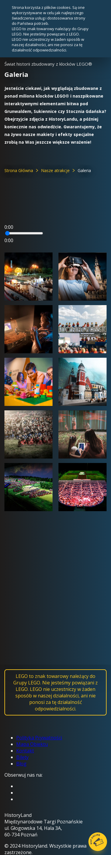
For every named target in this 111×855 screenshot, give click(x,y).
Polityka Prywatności (39, 737)
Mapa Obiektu (32, 744)
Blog (21, 763)
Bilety (22, 757)
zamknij (96, 29)
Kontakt (25, 750)
